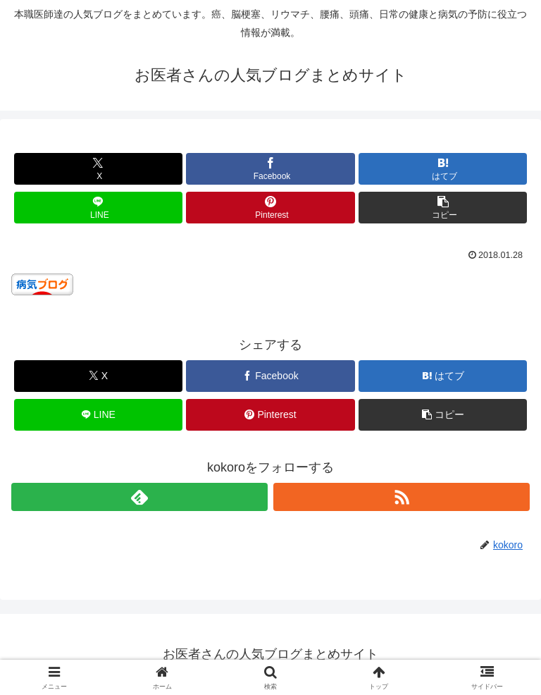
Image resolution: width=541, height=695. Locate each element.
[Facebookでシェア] (270, 169)
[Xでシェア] (98, 169)
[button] (443, 207)
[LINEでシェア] (98, 207)
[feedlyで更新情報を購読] (139, 497)
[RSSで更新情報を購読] (401, 497)
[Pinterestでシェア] (270, 207)
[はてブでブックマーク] (443, 169)
